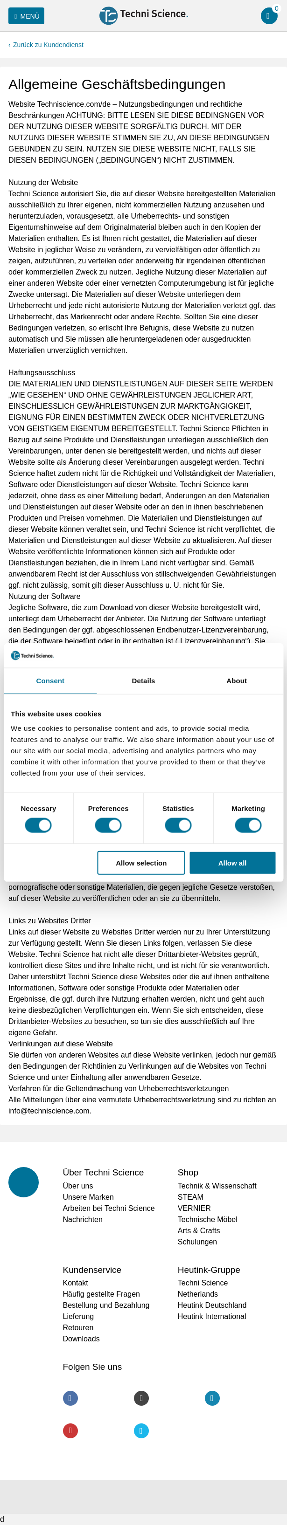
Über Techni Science (103, 1172)
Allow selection (141, 862)
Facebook (70, 1398)
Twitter (141, 1430)
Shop (188, 1172)
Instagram (141, 1398)
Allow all (232, 862)
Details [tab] (143, 680)
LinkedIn (212, 1398)
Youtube (70, 1430)
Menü (25, 16)
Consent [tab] (50, 680)
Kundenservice (92, 1270)
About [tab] (236, 680)
